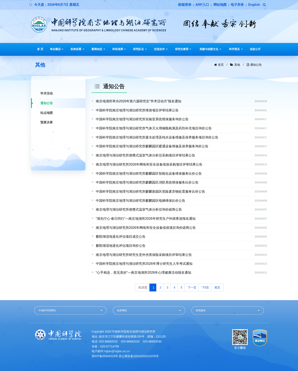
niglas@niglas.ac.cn (117, 351)
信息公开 (255, 49)
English (254, 4)
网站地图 (219, 4)
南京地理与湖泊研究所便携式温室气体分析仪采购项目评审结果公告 (145, 155)
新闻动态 (98, 49)
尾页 (217, 287)
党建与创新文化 (210, 49)
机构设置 (77, 49)
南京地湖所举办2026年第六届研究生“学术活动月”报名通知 (138, 101)
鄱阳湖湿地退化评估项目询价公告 (120, 245)
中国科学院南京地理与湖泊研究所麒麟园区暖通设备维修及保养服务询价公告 (152, 146)
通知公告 (256, 64)
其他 (237, 64)
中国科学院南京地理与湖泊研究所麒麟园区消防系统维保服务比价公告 (147, 182)
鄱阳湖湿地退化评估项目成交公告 (120, 236)
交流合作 (161, 49)
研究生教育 (183, 49)
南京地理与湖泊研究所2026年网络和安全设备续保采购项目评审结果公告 (149, 164)
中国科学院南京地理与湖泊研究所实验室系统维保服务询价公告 (142, 119)
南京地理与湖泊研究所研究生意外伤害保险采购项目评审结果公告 (144, 254)
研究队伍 (140, 49)
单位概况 (57, 49)
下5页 (205, 287)
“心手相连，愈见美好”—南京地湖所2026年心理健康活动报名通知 (143, 272)
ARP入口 (202, 4)
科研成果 (119, 49)
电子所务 (237, 4)
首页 (221, 64)
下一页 (192, 287)
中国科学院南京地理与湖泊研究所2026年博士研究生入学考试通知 (144, 263)
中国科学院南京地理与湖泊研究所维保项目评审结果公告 (137, 110)
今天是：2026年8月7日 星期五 (56, 4)
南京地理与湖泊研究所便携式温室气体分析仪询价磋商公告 (139, 209)
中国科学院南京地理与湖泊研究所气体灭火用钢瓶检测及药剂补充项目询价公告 (154, 128)
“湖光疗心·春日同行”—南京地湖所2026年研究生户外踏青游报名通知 (146, 218)
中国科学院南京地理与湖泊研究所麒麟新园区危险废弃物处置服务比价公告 (150, 191)
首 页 (40, 49)
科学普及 (236, 49)
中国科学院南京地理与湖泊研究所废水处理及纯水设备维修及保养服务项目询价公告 (157, 137)
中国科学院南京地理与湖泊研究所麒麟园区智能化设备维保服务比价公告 (149, 173)
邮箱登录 (184, 4)
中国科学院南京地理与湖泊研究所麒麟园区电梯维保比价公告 (140, 200)
